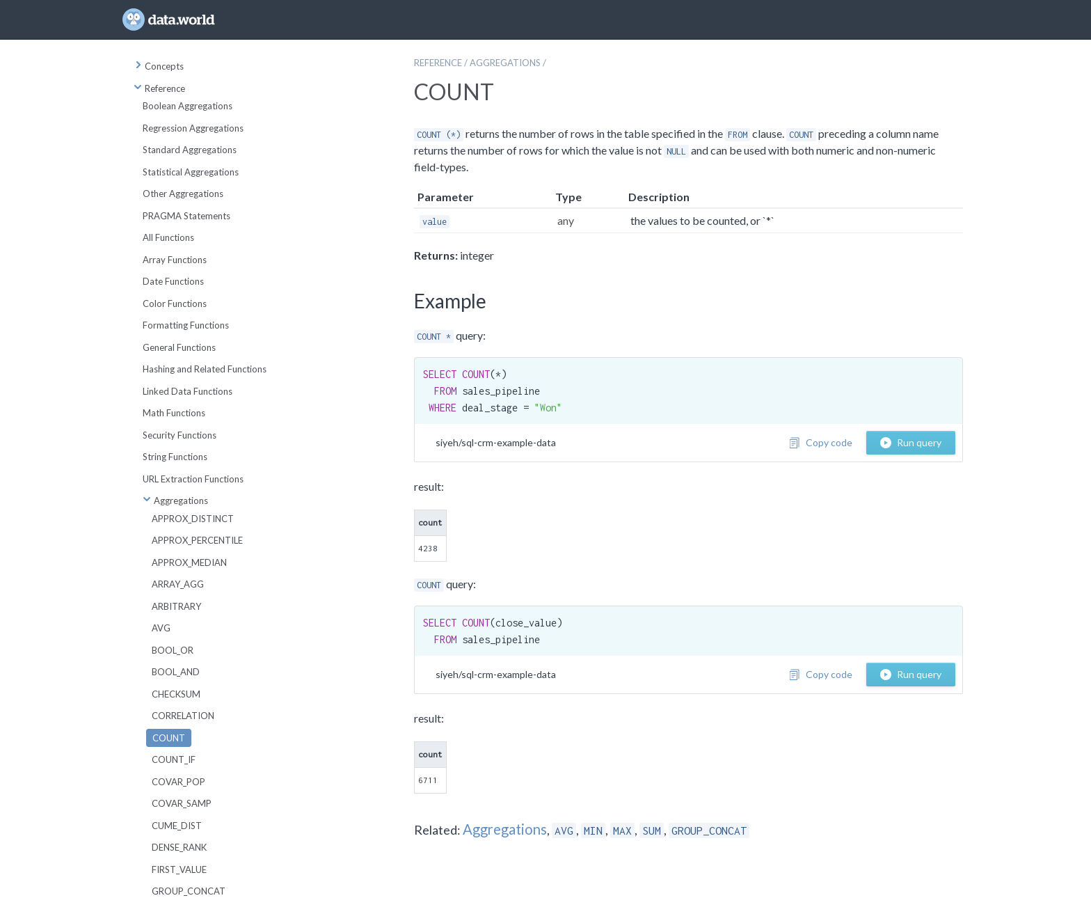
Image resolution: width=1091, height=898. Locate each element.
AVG (161, 627)
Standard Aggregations (190, 149)
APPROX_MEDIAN (189, 562)
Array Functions (175, 259)
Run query (910, 442)
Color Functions (175, 303)
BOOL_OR (172, 650)
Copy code (820, 442)
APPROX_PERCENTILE (197, 540)
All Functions (168, 237)
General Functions (179, 347)
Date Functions (173, 281)
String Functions (175, 456)
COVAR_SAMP (182, 803)
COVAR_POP (178, 781)
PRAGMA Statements (186, 215)
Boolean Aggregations (187, 105)
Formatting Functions (186, 325)
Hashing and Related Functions (204, 369)
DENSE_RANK (179, 847)
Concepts (159, 66)
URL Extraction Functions (193, 479)
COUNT (168, 737)
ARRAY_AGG (178, 584)
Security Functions (179, 435)
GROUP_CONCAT (188, 891)
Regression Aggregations (193, 128)
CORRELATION (183, 715)
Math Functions (174, 412)
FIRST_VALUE (179, 869)
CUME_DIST (177, 825)
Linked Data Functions (187, 391)
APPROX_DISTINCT (193, 518)
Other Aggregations (183, 193)
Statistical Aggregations (191, 172)
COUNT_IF (174, 759)
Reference (159, 88)
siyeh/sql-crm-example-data (496, 442)
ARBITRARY (176, 606)
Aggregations (175, 500)
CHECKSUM (176, 694)
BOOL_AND (176, 671)
